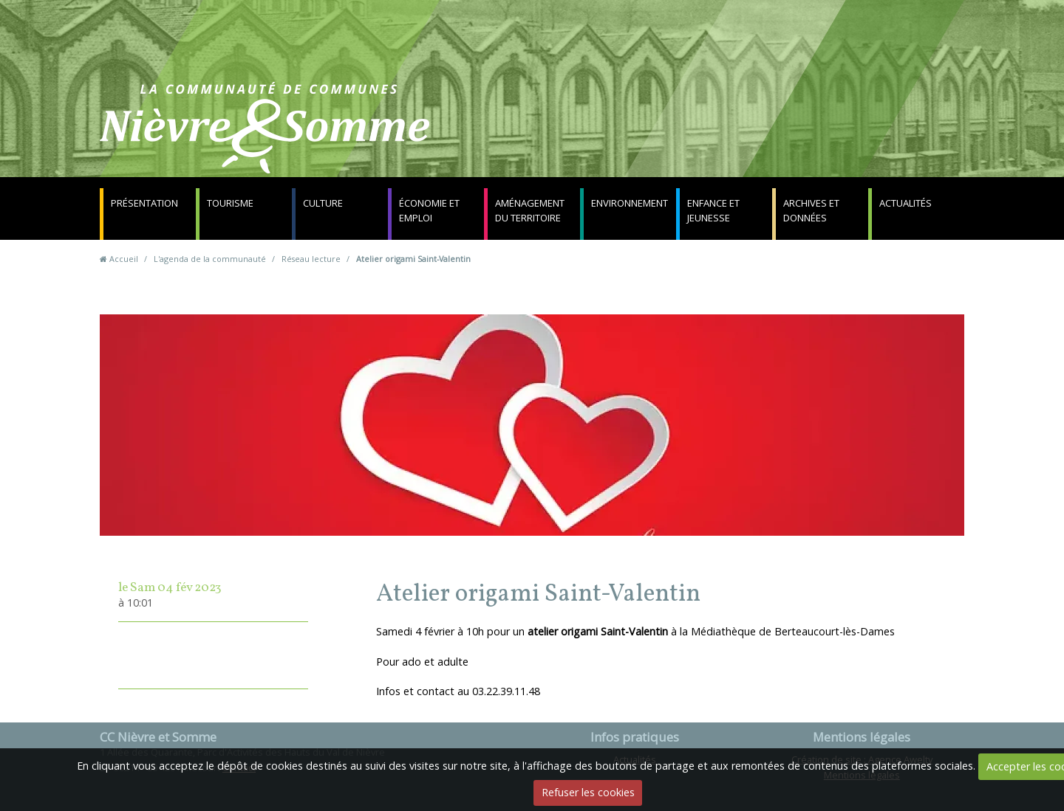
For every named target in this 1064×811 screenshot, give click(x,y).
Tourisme (230, 203)
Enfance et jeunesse (713, 210)
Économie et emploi (429, 210)
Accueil (123, 258)
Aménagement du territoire (530, 210)
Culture (323, 203)
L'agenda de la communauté (210, 258)
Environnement (629, 203)
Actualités (905, 203)
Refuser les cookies (588, 792)
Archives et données (811, 210)
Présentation (144, 203)
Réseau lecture (311, 258)
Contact (710, 136)
